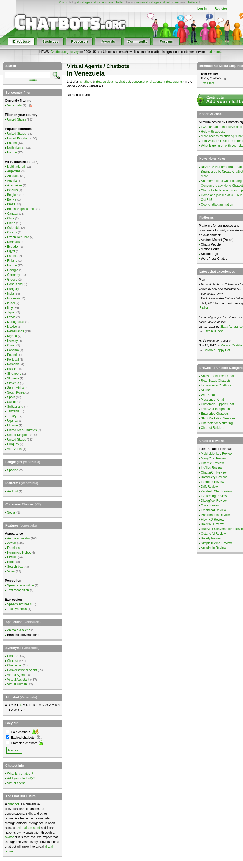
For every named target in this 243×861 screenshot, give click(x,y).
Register (221, 8)
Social (11, 512)
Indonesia (14, 298)
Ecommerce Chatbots (216, 385)
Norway (12, 341)
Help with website (213, 131)
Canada (12, 213)
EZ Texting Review (214, 496)
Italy (10, 308)
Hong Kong (15, 284)
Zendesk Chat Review (216, 491)
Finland (12, 261)
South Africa (15, 388)
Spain (11, 397)
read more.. (214, 52)
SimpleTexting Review (216, 543)
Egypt (11, 251)
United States (16, 119)
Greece (12, 279)
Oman (11, 345)
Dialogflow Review (214, 501)
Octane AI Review (213, 533)
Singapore (14, 373)
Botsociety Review (214, 477)
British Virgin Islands (21, 209)
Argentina (13, 171)
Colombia (13, 228)
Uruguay (13, 444)
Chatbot (63, 2)
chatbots (86, 81)
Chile (10, 218)
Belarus (12, 190)
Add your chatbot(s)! (21, 778)
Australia (13, 176)
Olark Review (210, 505)
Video (11, 571)
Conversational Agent (22, 670)
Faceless (13, 548)
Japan (11, 312)
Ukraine (12, 425)
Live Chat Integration (215, 409)
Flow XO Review (212, 519)
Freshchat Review (213, 510)
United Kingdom (18, 138)
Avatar (11, 543)
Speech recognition (20, 585)
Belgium (12, 195)
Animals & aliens (18, 630)
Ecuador (13, 246)
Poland (12, 143)
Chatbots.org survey (64, 52)
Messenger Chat (212, 399)
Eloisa (203, 308)
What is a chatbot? (20, 774)
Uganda (12, 421)
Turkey (11, 416)
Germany (13, 275)
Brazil (11, 204)
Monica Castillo (231, 345)
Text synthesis (17, 609)
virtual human (171, 2)
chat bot (119, 2)
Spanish (12, 470)
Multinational (16, 166)
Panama (13, 350)
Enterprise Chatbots (215, 413)
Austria (12, 181)
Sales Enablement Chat (217, 376)
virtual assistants (103, 2)
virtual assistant (29, 828)
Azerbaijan (14, 185)
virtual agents (84, 2)
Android (12, 491)
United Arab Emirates (22, 430)
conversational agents (148, 2)
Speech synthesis (19, 604)
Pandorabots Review (215, 515)
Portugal (13, 359)
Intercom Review (212, 482)
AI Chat (206, 390)
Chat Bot (13, 656)
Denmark (13, 242)
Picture (12, 557)
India (10, 293)
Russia (12, 369)
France (12, 152)
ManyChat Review (213, 458)
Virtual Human (17, 684)
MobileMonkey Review (216, 453)
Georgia (12, 270)
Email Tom (207, 82)
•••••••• (32, 79)
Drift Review (209, 486)
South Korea (16, 392)
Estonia (12, 256)
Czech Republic (18, 237)
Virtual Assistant (18, 679)
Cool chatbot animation (217, 204)
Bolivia (11, 199)
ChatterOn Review (214, 472)
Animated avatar (18, 538)
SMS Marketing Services (218, 418)
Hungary (13, 289)
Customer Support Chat (217, 404)
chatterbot (193, 2)
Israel (11, 303)
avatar (9, 837)
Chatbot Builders (212, 428)
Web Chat (208, 395)
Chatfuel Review (212, 463)
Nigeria (12, 336)
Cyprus (12, 232)
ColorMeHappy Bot (217, 350)
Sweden (12, 402)
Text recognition (18, 590)
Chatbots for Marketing (217, 423)
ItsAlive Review (211, 468)
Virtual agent (16, 783)
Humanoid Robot (19, 552)
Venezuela (14, 105)
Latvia (11, 317)
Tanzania (13, 411)
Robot (11, 562)
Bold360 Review (212, 524)
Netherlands (15, 148)
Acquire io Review (213, 548)
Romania (13, 364)
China (11, 223)
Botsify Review (211, 538)
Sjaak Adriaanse (231, 326)
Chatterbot (14, 665)
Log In (202, 8)
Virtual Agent (16, 675)
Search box (15, 566)
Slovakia (13, 378)
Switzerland (15, 406)
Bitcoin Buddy (213, 331)
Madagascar (15, 322)
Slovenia (13, 383)
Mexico (12, 326)
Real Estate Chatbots (215, 381)
